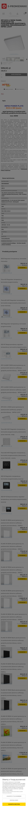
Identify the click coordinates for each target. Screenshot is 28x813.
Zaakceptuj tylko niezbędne (14, 796)
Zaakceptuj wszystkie (14, 804)
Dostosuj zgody (14, 800)
